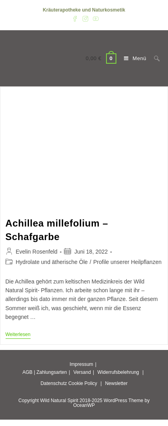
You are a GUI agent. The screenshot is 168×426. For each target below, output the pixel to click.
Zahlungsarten (52, 372)
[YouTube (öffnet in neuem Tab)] (94, 18)
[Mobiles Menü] (133, 58)
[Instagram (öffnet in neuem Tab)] (85, 18)
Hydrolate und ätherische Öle (52, 262)
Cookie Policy (82, 383)
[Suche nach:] (154, 58)
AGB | (28, 372)
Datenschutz (54, 383)
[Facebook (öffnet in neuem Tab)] (75, 18)
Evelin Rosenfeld (37, 251)
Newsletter (116, 383)
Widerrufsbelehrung (118, 372)
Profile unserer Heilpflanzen (127, 262)
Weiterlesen (18, 335)
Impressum (81, 364)
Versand (82, 372)
